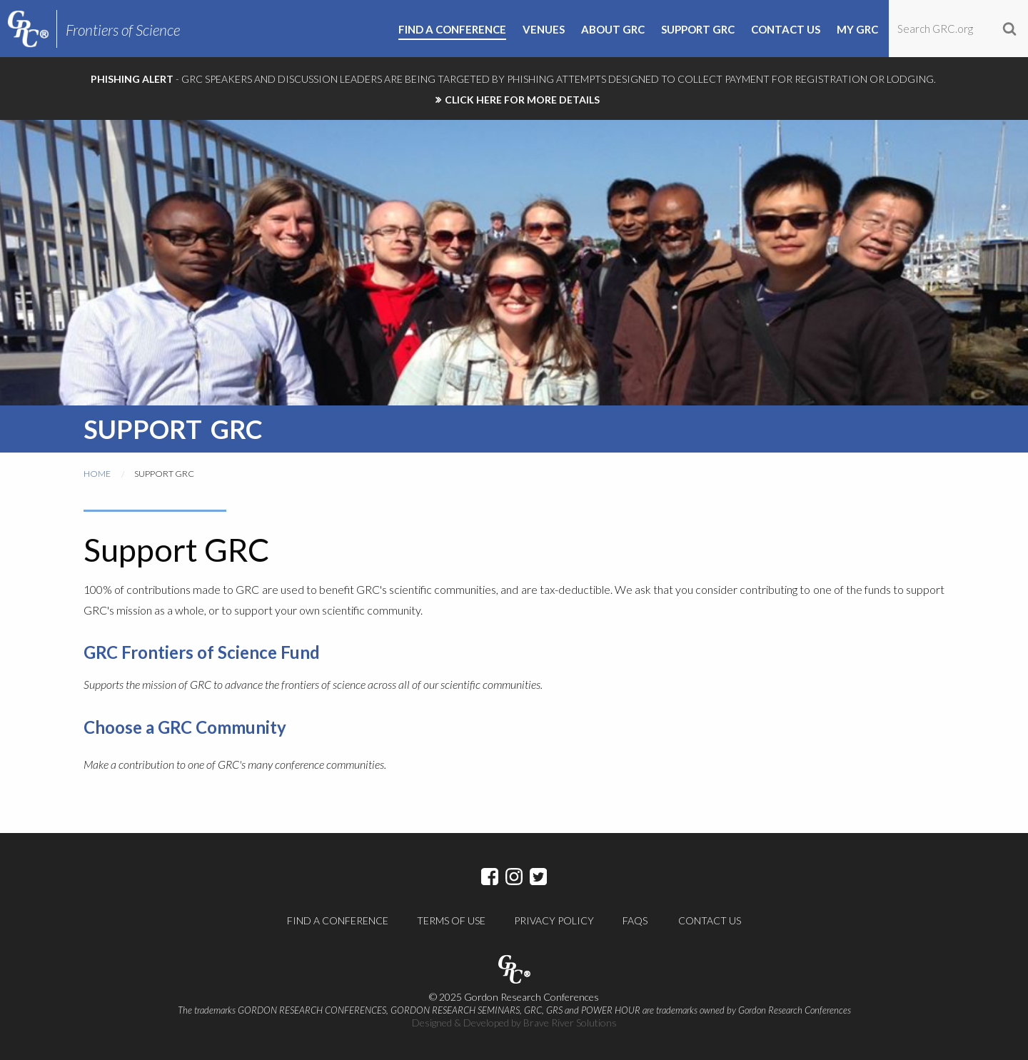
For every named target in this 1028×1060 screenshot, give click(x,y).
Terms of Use (451, 920)
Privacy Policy (554, 920)
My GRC (857, 30)
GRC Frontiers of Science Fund (202, 652)
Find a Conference (337, 920)
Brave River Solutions (570, 1022)
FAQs (635, 920)
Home (97, 473)
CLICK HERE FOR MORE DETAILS (522, 100)
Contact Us (709, 920)
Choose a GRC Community (185, 727)
